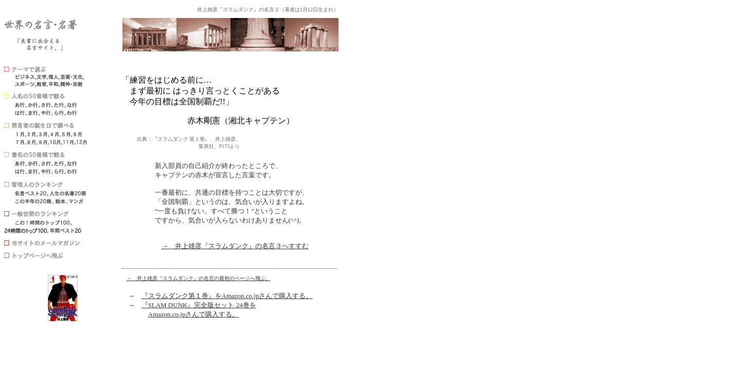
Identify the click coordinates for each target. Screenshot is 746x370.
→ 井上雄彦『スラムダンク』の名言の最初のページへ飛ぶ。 (199, 278)
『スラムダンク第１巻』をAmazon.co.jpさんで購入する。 (227, 296)
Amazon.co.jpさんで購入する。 (193, 314)
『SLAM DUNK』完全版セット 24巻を (198, 305)
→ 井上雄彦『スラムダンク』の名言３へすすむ (235, 246)
